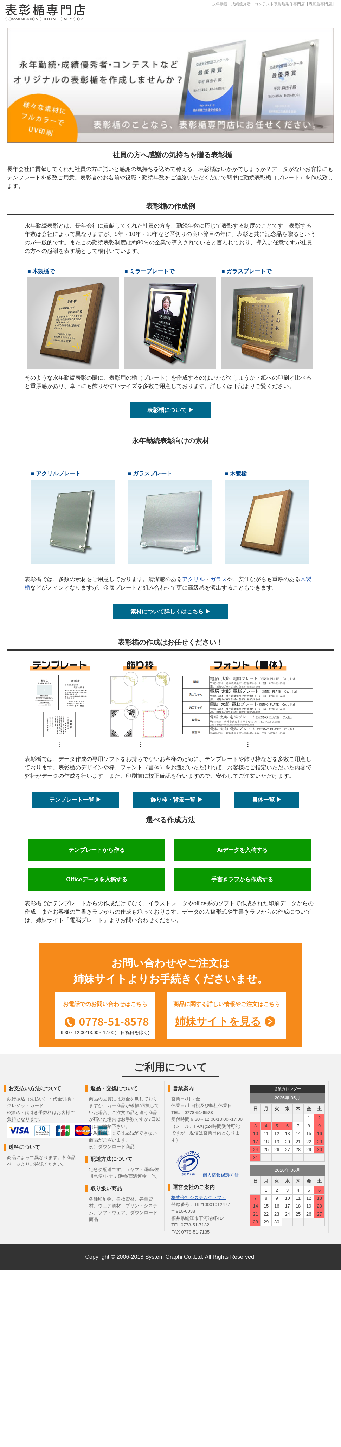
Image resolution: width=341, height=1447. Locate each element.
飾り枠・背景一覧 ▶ (176, 800)
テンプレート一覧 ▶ (75, 800)
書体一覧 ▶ (267, 800)
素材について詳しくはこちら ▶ (170, 611)
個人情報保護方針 (220, 1175)
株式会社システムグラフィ (198, 1197)
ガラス (218, 579)
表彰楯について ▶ (170, 410)
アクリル (193, 579)
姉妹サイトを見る (218, 1021)
